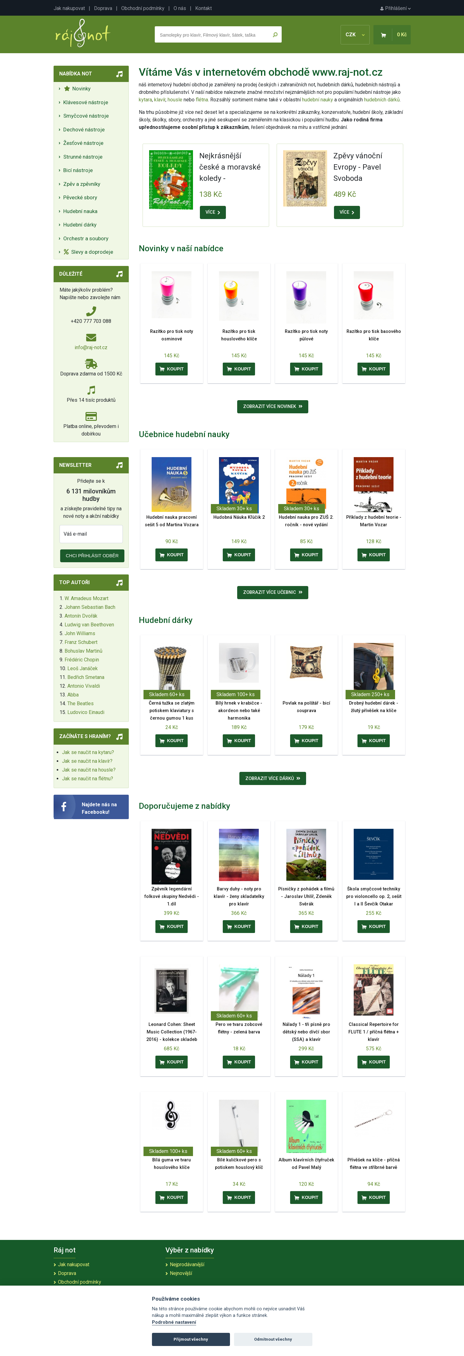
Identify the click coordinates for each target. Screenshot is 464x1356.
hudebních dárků (382, 100)
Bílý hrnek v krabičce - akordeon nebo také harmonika (239, 711)
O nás (180, 8)
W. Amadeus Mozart (86, 598)
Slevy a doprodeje (88, 252)
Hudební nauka (80, 211)
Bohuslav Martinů (83, 651)
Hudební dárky (79, 225)
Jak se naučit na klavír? (87, 761)
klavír (159, 100)
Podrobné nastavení (174, 1322)
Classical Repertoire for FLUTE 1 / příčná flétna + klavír (373, 1032)
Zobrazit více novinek (273, 406)
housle (176, 100)
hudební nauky (317, 100)
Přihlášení (395, 8)
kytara (145, 100)
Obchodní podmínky (142, 8)
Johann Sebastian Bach (90, 607)
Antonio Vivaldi (83, 686)
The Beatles (80, 703)
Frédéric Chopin (82, 660)
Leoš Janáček (82, 668)
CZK (355, 35)
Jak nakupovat (69, 8)
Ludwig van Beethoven (89, 625)
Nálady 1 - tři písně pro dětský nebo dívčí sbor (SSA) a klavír (306, 1032)
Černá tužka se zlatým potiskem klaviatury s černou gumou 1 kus (172, 711)
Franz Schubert (81, 642)
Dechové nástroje (84, 129)
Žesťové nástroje (83, 143)
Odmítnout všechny (273, 1339)
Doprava (103, 8)
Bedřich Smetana (85, 677)
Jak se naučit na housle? (89, 770)
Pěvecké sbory (80, 197)
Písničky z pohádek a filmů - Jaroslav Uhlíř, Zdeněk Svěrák (306, 896)
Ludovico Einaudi (85, 712)
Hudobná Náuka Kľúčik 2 (239, 517)
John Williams (80, 633)
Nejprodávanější (187, 1264)
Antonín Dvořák (81, 616)
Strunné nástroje (82, 157)
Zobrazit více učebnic (273, 592)
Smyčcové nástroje (86, 116)
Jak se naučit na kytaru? (88, 752)
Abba (73, 695)
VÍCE (213, 212)
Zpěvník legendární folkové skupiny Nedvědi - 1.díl (171, 896)
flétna (202, 100)
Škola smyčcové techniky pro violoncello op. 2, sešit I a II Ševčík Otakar (373, 896)
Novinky (77, 88)
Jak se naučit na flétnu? (87, 779)
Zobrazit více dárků (272, 778)
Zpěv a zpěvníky (81, 184)
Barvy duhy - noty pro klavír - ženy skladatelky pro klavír (239, 896)
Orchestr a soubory (85, 238)
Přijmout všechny (191, 1339)
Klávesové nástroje (85, 102)
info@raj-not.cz (91, 347)
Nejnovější (181, 1273)
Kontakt (203, 8)
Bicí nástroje (78, 170)
